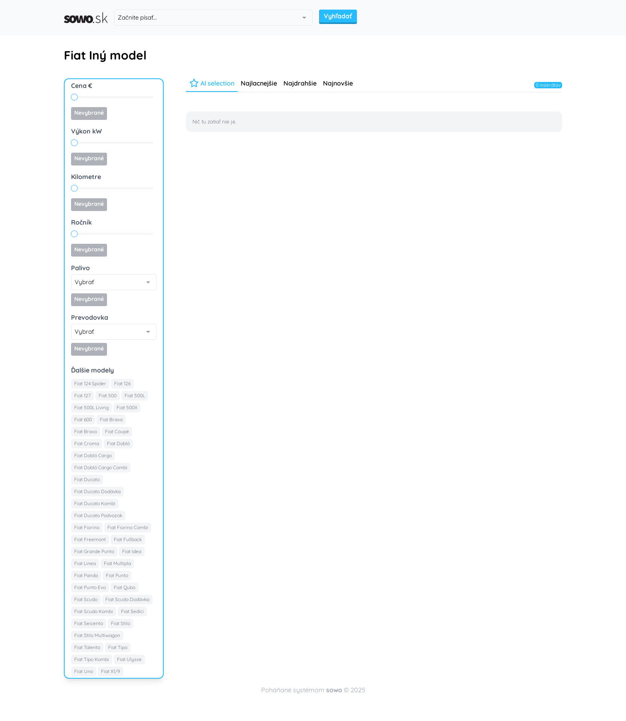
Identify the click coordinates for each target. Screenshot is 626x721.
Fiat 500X (127, 407)
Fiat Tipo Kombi (91, 659)
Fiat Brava (111, 419)
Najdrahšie (300, 83)
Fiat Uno (83, 671)
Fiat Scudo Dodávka (127, 599)
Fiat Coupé (117, 431)
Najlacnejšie (259, 83)
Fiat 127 (82, 395)
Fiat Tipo (117, 647)
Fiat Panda (86, 575)
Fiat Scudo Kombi (93, 611)
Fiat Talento (87, 647)
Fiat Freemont (90, 539)
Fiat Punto (117, 575)
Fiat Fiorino (86, 527)
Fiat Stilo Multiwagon (97, 635)
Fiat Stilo (120, 623)
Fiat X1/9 (110, 671)
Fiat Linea (85, 563)
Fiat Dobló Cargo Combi (100, 467)
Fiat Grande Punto (94, 551)
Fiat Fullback (128, 539)
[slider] (74, 97)
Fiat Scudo (85, 599)
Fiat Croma (86, 443)
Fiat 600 (83, 419)
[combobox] (213, 18)
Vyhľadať (338, 16)
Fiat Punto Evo (90, 587)
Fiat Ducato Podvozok (98, 515)
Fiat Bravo (85, 431)
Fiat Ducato (87, 479)
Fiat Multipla (117, 563)
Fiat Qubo (124, 587)
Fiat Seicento (88, 623)
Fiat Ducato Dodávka (97, 491)
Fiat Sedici (132, 611)
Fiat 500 (108, 395)
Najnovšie (338, 83)
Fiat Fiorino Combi (127, 527)
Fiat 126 (122, 383)
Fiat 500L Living (91, 407)
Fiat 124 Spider (90, 383)
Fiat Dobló (118, 443)
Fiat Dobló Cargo (93, 455)
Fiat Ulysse (129, 659)
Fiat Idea (131, 551)
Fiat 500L (135, 395)
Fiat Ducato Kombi (94, 503)
